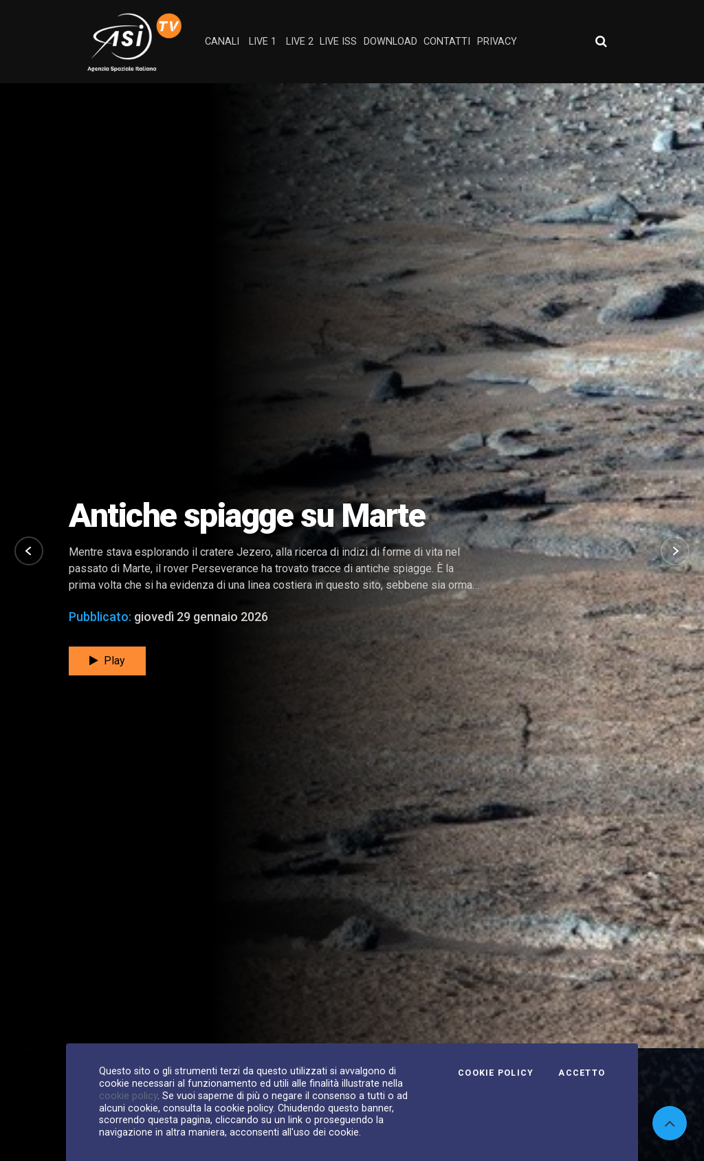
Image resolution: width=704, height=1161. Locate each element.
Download (390, 41)
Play (107, 627)
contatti (447, 41)
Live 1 (262, 41)
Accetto (581, 1073)
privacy (497, 41)
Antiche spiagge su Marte (247, 481)
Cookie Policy (496, 1073)
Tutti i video (607, 1022)
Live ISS (338, 41)
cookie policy (128, 1095)
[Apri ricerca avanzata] (600, 41)
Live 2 (300, 41)
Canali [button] (222, 41)
